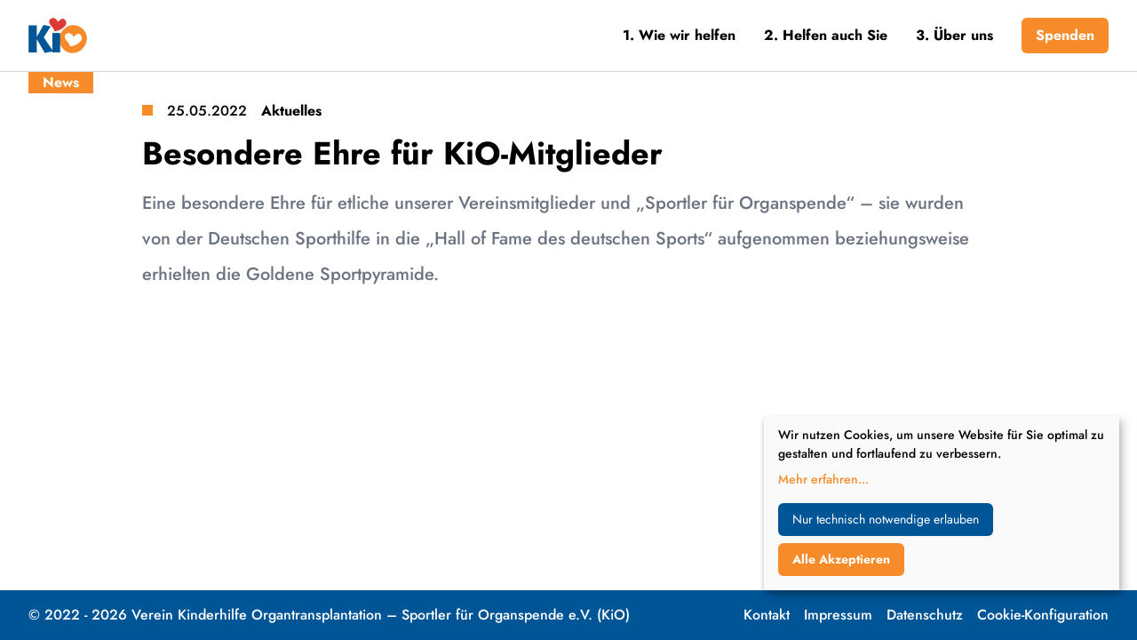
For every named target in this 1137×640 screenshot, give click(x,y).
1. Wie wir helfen (679, 35)
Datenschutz (925, 614)
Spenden (1065, 35)
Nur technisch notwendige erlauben (885, 519)
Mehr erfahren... (823, 479)
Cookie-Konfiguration (1043, 614)
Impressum (838, 614)
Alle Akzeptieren (841, 559)
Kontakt (766, 614)
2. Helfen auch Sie (825, 35)
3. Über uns (954, 35)
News (61, 82)
